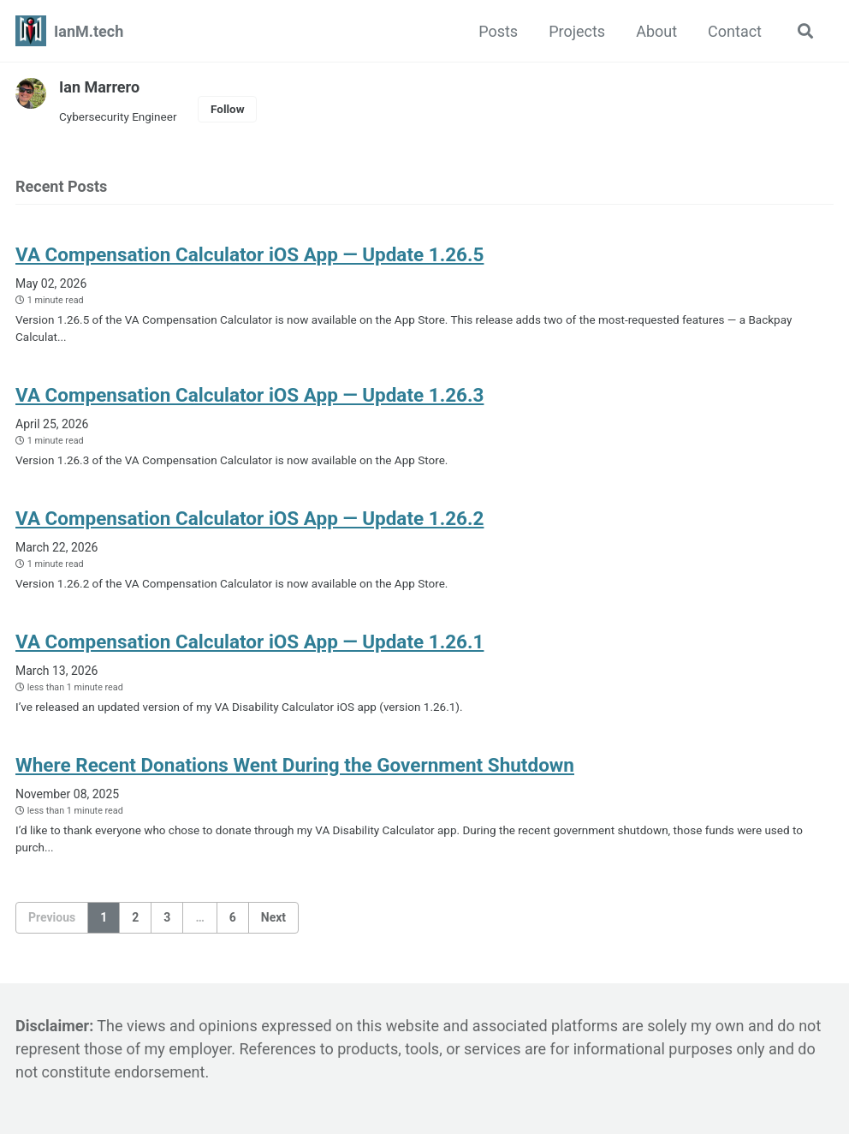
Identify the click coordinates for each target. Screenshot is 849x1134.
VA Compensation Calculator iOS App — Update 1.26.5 (249, 254)
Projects (577, 31)
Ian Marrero (99, 87)
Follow (228, 109)
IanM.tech (88, 31)
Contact (735, 31)
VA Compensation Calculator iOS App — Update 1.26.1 (249, 641)
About (656, 31)
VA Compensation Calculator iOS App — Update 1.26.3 (249, 395)
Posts (498, 31)
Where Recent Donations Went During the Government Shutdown (294, 765)
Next (273, 917)
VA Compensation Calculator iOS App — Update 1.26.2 (249, 518)
